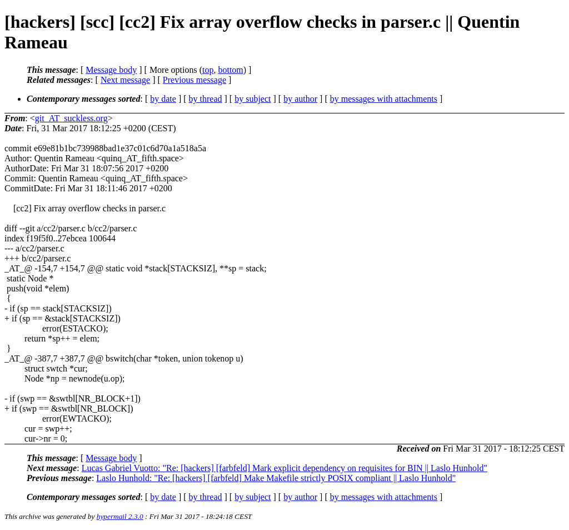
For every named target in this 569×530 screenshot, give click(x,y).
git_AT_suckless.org (71, 118)
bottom (230, 70)
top (207, 70)
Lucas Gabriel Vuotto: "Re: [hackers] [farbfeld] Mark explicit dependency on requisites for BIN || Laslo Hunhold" (284, 468)
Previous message (194, 80)
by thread (205, 98)
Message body (111, 70)
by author (300, 98)
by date (163, 98)
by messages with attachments (383, 98)
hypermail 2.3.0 (120, 516)
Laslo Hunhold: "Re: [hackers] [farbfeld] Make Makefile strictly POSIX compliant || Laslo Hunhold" (276, 478)
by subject (252, 98)
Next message (125, 80)
